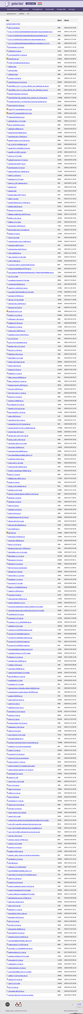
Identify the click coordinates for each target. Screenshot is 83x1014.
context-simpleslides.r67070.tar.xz (18, 269)
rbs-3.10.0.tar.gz (12, 785)
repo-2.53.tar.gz (12, 797)
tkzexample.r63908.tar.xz (15, 929)
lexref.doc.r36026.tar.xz (15, 540)
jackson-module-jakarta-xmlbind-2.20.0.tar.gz (22, 494)
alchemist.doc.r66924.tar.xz (16, 133)
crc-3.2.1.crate (12, 276)
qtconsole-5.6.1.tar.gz (14, 774)
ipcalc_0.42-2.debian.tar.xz (16, 486)
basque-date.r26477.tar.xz (16, 195)
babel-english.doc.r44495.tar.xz (17, 171)
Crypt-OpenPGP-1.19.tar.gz (16, 55)
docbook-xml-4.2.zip (14, 311)
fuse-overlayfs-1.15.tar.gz (15, 412)
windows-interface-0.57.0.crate (17, 956)
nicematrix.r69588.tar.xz (15, 669)
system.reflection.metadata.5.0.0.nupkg (20, 894)
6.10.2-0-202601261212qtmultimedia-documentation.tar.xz (26, 35)
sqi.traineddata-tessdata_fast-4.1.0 (19, 871)
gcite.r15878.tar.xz (13, 416)
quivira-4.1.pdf (12, 777)
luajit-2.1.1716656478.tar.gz (16, 587)
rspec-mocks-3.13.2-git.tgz (16, 812)
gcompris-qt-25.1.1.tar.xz (15, 420)
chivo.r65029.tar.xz (13, 253)
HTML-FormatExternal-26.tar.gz (18, 63)
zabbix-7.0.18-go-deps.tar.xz (16, 976)
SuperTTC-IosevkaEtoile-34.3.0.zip (19, 109)
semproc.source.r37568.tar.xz (17, 840)
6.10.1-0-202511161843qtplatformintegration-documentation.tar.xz (29, 32)
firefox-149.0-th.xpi (13, 366)
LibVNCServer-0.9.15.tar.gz (16, 82)
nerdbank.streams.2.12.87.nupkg (18, 653)
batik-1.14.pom (12, 199)
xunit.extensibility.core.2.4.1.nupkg (18, 972)
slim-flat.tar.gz (12, 863)
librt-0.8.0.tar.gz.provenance (16, 568)
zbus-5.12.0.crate (13, 983)
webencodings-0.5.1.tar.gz (16, 952)
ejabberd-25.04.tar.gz (14, 323)
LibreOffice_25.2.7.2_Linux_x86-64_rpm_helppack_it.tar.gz (27, 90)
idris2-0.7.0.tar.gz (13, 474)
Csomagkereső (37, 9)
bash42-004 (11, 191)
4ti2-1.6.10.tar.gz (13, 28)
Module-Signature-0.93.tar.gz (17, 94)
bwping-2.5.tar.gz (13, 234)
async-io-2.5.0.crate (14, 156)
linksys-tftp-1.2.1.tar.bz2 (15, 575)
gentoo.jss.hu (11, 14)
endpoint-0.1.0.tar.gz (14, 327)
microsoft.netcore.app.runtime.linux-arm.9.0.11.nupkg (25, 610)
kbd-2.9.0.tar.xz (12, 506)
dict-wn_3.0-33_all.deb (15, 300)
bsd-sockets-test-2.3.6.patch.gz (17, 230)
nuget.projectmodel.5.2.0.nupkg (18, 673)
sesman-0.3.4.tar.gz (14, 847)
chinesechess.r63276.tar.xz (16, 249)
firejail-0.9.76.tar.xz (13, 370)
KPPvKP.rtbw (11, 70)
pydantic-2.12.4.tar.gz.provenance (18, 746)
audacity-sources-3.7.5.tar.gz (17, 160)
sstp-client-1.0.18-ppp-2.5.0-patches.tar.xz (21, 875)
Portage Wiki (61, 9)
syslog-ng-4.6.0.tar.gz (14, 882)
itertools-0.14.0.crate (14, 490)
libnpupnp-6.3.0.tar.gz (14, 560)
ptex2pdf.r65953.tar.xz (14, 739)
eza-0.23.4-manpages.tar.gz (16, 342)
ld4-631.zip (11, 533)
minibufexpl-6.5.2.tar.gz (15, 614)
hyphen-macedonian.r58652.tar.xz (18, 471)
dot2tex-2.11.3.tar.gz (14, 315)
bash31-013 (11, 187)
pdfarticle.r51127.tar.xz (15, 708)
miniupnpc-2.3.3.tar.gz (14, 618)
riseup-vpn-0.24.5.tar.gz (15, 805)
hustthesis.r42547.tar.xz (15, 459)
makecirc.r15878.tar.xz (15, 591)
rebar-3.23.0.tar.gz (13, 789)
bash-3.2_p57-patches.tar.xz (16, 183)
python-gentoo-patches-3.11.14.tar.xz (19, 770)
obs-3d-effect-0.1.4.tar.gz (15, 676)
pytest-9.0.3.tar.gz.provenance (17, 758)
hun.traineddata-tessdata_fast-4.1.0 (19, 455)
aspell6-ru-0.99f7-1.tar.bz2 (16, 152)
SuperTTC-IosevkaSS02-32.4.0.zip (19, 113)
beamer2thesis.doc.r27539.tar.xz (18, 203)
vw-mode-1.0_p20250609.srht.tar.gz (19, 948)
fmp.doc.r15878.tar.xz (14, 389)
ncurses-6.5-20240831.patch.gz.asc (19, 638)
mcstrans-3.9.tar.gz (13, 595)
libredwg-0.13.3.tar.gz (14, 564)
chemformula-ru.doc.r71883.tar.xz (18, 241)
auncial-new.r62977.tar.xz (16, 164)
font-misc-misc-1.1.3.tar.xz (16, 393)
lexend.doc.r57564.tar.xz (15, 537)
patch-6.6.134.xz (13, 704)
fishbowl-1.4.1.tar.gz (14, 373)
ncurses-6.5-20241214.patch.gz (18, 641)
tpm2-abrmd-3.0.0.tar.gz (15, 933)
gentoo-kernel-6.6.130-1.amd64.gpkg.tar (20, 428)
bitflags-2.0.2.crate (13, 222)
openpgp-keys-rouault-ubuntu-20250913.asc (22, 692)
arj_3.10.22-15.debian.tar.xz (16, 144)
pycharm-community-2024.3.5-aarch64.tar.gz (22, 742)
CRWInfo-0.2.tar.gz (13, 51)
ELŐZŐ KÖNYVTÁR (13, 24)
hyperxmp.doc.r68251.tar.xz (16, 467)
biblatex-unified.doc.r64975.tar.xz (18, 214)
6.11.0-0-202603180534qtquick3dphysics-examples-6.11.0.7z (28, 43)
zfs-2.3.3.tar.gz (12, 987)
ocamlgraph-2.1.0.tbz (14, 680)
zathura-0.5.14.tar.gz (14, 979)
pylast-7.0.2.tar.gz (13, 750)
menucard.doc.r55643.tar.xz (16, 599)
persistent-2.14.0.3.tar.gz (15, 711)
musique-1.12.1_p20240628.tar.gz (18, 622)
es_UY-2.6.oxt (12, 338)
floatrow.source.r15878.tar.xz (17, 385)
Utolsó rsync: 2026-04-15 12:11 (16, 1011)
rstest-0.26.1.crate (13, 816)
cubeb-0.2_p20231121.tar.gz (17, 288)
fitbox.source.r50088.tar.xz (16, 377)
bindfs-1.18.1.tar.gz (13, 218)
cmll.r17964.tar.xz (13, 261)
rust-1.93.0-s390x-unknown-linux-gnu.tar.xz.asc (23, 832)
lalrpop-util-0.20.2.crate (15, 521)
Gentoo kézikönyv (13, 9)
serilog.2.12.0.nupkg (14, 843)
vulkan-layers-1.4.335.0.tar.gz (17, 944)
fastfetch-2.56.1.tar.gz (14, 354)
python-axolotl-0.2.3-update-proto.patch (20, 766)
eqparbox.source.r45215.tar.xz (17, 335)
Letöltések (25, 9)
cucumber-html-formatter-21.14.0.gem (20, 292)
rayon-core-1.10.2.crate (15, 781)
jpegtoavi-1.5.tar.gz (13, 502)
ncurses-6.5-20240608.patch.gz (18, 634)
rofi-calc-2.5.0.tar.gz (14, 809)
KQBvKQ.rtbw (12, 74)
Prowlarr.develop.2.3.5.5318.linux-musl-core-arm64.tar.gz (26, 102)
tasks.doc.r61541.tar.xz (15, 902)
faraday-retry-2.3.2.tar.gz (15, 346)
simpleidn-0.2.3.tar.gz (14, 859)
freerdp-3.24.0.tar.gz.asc (15, 408)
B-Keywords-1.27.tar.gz (15, 47)
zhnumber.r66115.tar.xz (15, 991)
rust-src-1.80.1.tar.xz (14, 836)
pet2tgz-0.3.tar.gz (13, 715)
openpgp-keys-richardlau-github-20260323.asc (23, 688)
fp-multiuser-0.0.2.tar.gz (15, 405)
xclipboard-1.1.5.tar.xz (14, 964)
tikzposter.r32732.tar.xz (15, 917)
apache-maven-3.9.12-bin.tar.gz (18, 140)
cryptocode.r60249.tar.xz (15, 284)
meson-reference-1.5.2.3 (15, 603)
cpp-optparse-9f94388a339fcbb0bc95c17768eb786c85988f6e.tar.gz (30, 272)
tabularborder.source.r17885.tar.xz (18, 898)
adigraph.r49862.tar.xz (14, 129)
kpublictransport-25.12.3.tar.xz (17, 517)
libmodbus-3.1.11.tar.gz (15, 556)
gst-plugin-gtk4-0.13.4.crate (16, 443)
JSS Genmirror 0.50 (71, 1011)
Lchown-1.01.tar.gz (13, 78)
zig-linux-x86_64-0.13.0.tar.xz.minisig (19, 995)
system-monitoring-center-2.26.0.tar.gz (20, 886)
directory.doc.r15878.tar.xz (16, 304)
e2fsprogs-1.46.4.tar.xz (15, 319)
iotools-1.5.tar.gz (13, 482)
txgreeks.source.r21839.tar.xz (17, 937)
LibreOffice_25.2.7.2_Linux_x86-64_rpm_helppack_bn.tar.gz (27, 86)
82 (28, 14)
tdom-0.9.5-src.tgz (13, 906)
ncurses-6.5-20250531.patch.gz (18, 645)
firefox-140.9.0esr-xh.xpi (15, 362)
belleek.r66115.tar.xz (14, 206)
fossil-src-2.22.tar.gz (14, 397)
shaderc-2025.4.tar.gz (14, 851)
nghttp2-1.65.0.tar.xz (14, 665)
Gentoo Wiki (50, 9)
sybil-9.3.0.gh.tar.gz (13, 878)
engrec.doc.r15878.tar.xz (15, 331)
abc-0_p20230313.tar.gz (15, 125)
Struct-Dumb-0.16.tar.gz (15, 105)
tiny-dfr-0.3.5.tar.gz (13, 925)
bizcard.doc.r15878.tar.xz (15, 226)
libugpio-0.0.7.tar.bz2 (14, 572)
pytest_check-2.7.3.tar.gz (15, 762)
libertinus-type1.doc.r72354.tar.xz (18, 548)
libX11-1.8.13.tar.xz (13, 544)
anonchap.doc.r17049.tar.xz (16, 136)
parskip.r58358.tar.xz (14, 696)
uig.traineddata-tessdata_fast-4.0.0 (19, 941)
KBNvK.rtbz (11, 67)
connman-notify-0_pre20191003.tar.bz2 (20, 265)
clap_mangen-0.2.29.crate (16, 257)
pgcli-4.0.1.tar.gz (13, 719)
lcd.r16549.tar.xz (13, 529)
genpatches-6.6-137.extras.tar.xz (18, 424)
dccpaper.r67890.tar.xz (15, 296)
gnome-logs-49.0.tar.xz (15, 432)
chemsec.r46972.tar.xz (15, 245)
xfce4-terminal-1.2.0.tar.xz (16, 968)
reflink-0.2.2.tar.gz (13, 793)
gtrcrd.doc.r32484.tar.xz (15, 447)
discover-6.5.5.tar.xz (14, 307)
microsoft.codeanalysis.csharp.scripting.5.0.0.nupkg (24, 607)
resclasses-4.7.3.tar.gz (15, 801)
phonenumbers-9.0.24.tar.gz (16, 723)
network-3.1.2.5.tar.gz (14, 657)
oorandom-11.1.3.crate (15, 684)
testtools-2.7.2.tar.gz (14, 910)
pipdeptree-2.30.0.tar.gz (15, 727)
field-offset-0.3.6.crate (14, 358)
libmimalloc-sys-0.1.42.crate (16, 552)
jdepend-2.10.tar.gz (13, 498)
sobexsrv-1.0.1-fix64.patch (16, 867)
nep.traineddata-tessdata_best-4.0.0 (19, 649)
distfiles (21, 14)
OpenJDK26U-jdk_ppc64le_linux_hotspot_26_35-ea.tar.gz (26, 98)
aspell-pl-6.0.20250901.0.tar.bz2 (18, 148)
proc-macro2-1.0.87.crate (15, 735)
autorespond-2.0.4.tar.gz (15, 168)
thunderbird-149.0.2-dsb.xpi (16, 913)
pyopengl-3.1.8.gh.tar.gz (15, 754)
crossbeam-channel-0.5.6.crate (17, 280)
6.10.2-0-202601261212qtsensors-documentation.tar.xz (25, 39)
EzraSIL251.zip (12, 59)
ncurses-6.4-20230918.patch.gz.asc (19, 630)
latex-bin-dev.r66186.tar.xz (16, 525)
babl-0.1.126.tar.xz (13, 175)
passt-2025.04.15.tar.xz (15, 700)
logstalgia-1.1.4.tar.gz (14, 579)
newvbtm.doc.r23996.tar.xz (16, 661)
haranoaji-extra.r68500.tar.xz (17, 451)
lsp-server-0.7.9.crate (14, 583)
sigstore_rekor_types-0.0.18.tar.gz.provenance (23, 855)
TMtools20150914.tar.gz (15, 117)
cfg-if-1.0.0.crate (12, 237)
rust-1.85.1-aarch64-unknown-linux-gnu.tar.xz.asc (23, 824)
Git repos (72, 9)
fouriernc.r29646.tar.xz (14, 401)
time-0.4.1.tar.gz (12, 921)
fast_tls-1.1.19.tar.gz (14, 350)
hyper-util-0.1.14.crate (14, 463)
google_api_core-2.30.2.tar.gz (17, 436)
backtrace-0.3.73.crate (14, 179)
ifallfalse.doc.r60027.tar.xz (16, 478)
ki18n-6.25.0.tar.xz (13, 513)
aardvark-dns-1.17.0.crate (16, 121)
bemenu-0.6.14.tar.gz (14, 210)
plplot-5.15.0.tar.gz (13, 731)
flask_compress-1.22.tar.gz (16, 381)
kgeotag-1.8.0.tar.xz (14, 509)
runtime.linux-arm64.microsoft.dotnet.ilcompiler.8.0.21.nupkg (27, 820)
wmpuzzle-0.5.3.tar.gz (14, 960)
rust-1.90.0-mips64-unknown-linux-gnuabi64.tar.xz (24, 828)
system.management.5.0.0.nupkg (18, 890)
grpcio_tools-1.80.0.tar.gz (15, 439)
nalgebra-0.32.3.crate (14, 626)
